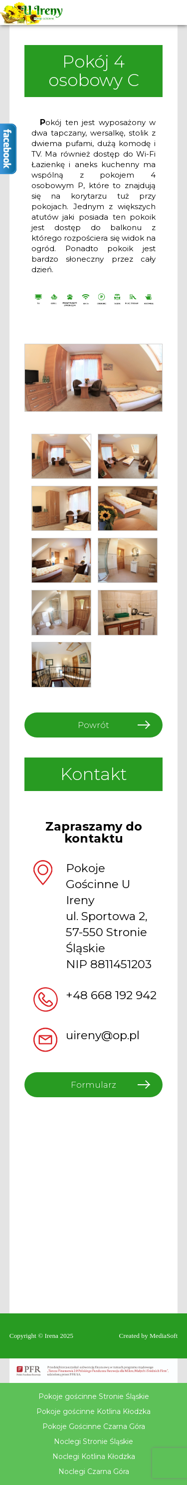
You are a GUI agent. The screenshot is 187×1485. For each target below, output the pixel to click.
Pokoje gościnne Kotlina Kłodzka (93, 1411)
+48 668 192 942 (111, 995)
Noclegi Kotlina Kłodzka (93, 1456)
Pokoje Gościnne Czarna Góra (93, 1426)
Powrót (93, 725)
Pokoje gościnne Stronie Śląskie (93, 1396)
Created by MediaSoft (148, 1335)
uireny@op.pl (103, 1035)
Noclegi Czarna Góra (93, 1471)
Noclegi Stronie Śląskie (93, 1441)
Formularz (93, 1085)
